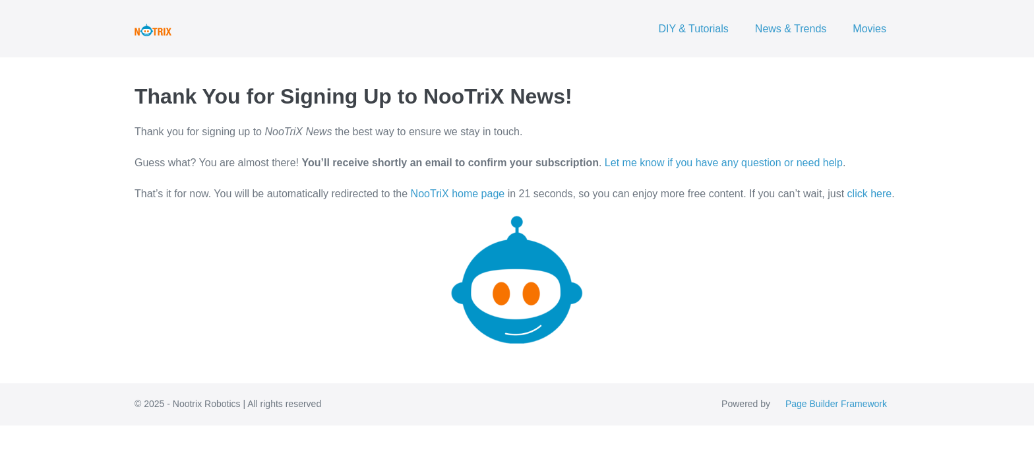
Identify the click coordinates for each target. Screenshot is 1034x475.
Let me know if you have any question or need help (724, 162)
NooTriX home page (458, 193)
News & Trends (790, 28)
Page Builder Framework (836, 403)
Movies (869, 28)
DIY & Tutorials (693, 28)
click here (869, 193)
